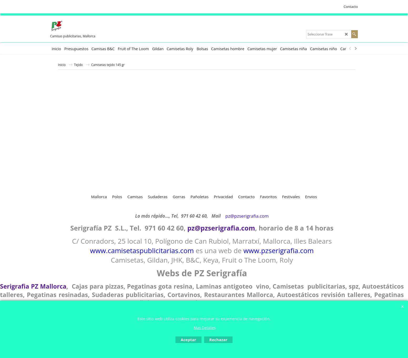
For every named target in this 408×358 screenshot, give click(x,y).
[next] (355, 48)
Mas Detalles (204, 327)
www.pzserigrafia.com (278, 250)
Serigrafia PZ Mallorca (33, 286)
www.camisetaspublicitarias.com (142, 250)
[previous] (350, 48)
